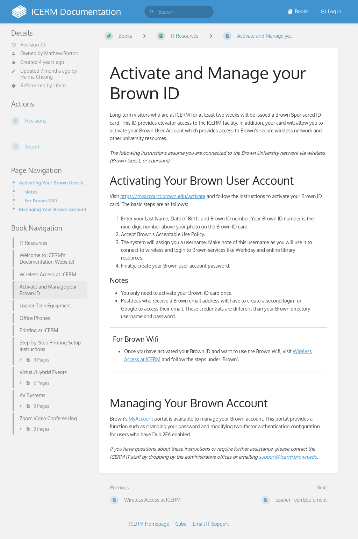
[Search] (152, 12)
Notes (30, 192)
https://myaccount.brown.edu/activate (162, 196)
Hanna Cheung (36, 77)
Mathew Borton (61, 53)
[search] (179, 11)
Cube (181, 524)
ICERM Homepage (149, 524)
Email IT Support (211, 524)
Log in (331, 11)
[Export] (49, 146)
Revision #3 (28, 45)
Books (298, 11)
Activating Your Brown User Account (53, 182)
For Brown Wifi (40, 200)
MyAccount (141, 419)
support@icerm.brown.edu (288, 457)
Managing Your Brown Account (52, 209)
